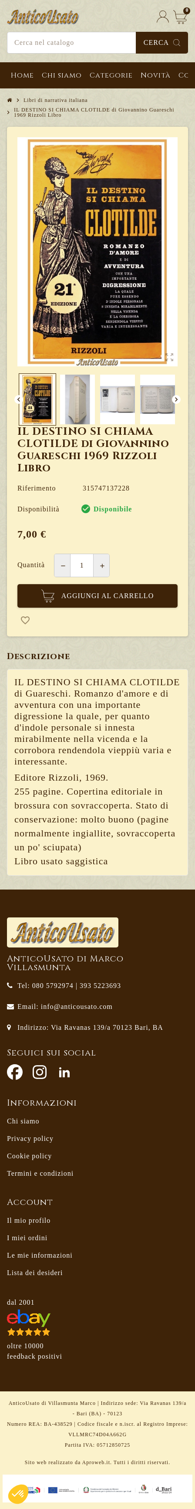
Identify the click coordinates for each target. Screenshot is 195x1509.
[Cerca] (97, 43)
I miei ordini (27, 1238)
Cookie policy (29, 1156)
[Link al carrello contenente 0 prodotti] (180, 17)
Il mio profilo (28, 1220)
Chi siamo (23, 1121)
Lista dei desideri (35, 1272)
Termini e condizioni (40, 1173)
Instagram (39, 1072)
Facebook (15, 1072)
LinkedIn (64, 1072)
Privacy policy (30, 1138)
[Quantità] (82, 565)
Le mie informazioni (40, 1255)
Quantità (31, 564)
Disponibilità (38, 509)
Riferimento (36, 488)
